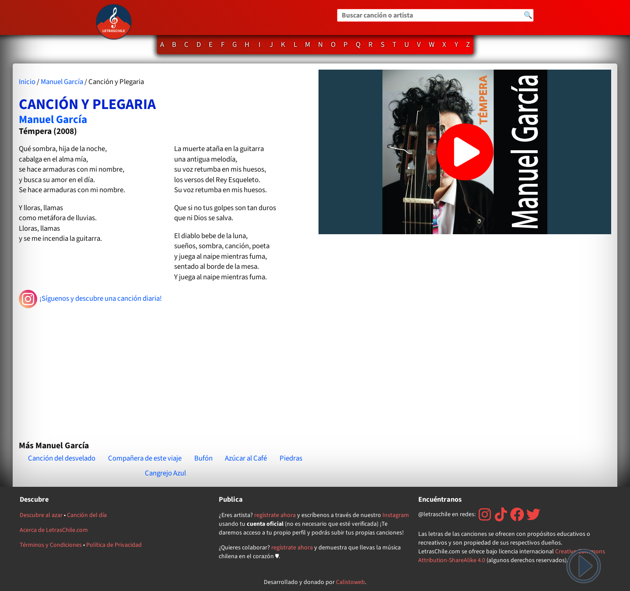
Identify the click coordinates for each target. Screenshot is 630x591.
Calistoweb (350, 582)
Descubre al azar (41, 515)
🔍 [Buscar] (528, 15)
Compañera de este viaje (145, 458)
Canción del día (87, 515)
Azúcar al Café (246, 458)
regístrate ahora (275, 515)
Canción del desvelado (61, 458)
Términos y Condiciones (51, 545)
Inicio (27, 82)
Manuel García (62, 82)
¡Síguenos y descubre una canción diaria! (90, 299)
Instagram (395, 515)
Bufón (203, 458)
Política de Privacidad (114, 545)
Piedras (291, 458)
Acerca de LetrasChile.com (54, 530)
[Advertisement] (165, 371)
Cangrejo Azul (165, 473)
